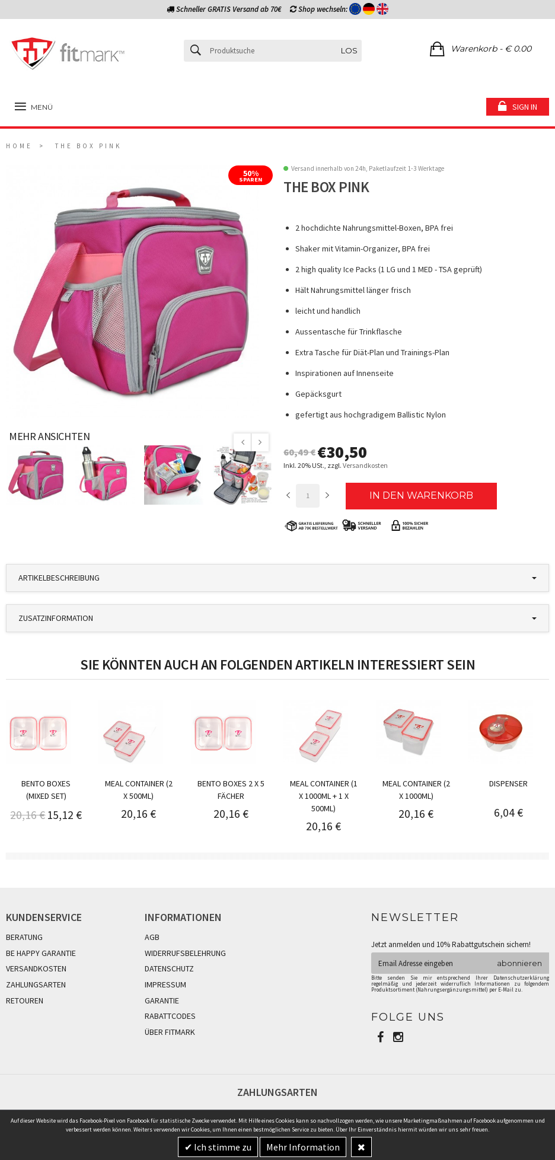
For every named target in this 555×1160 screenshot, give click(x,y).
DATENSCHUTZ (169, 968)
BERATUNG (24, 937)
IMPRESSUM (165, 984)
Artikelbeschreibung (59, 577)
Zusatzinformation (55, 618)
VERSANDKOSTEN (36, 968)
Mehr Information (303, 1147)
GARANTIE (162, 1000)
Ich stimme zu (221, 1147)
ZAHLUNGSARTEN (36, 984)
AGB (152, 937)
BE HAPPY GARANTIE (41, 953)
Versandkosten (365, 465)
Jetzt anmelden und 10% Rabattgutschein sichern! (451, 944)
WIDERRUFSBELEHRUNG (185, 953)
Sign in (524, 106)
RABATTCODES (170, 1016)
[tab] (277, 578)
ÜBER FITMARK (170, 1032)
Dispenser (508, 783)
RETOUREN (24, 1000)
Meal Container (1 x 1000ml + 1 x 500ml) (324, 796)
